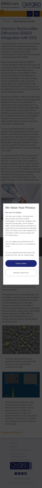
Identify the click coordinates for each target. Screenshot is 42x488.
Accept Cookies (21, 263)
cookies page (29, 255)
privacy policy (26, 233)
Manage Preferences (21, 273)
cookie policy (13, 235)
